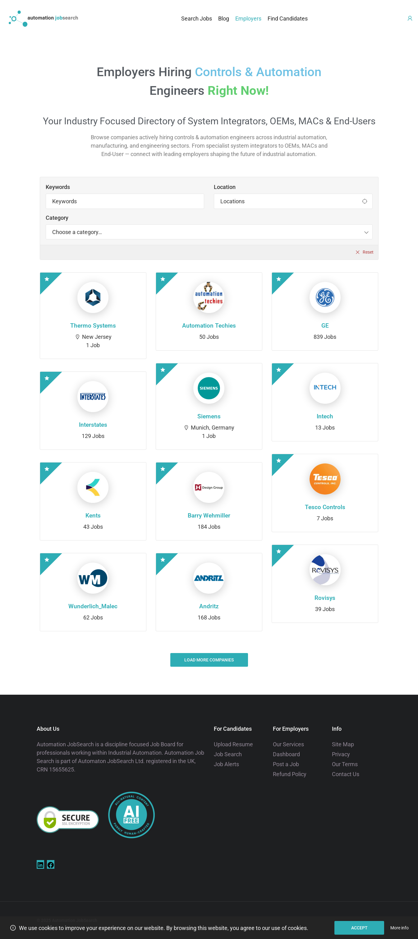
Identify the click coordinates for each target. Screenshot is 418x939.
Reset (368, 252)
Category (57, 217)
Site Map (343, 744)
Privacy (341, 754)
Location (225, 187)
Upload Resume (233, 744)
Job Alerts (226, 764)
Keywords (58, 187)
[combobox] (209, 231)
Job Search (228, 754)
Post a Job (286, 764)
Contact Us (345, 774)
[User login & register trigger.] (410, 18)
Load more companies (209, 659)
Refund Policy (289, 774)
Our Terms (345, 764)
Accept (359, 927)
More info (399, 927)
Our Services (288, 744)
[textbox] (77, 232)
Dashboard (286, 754)
